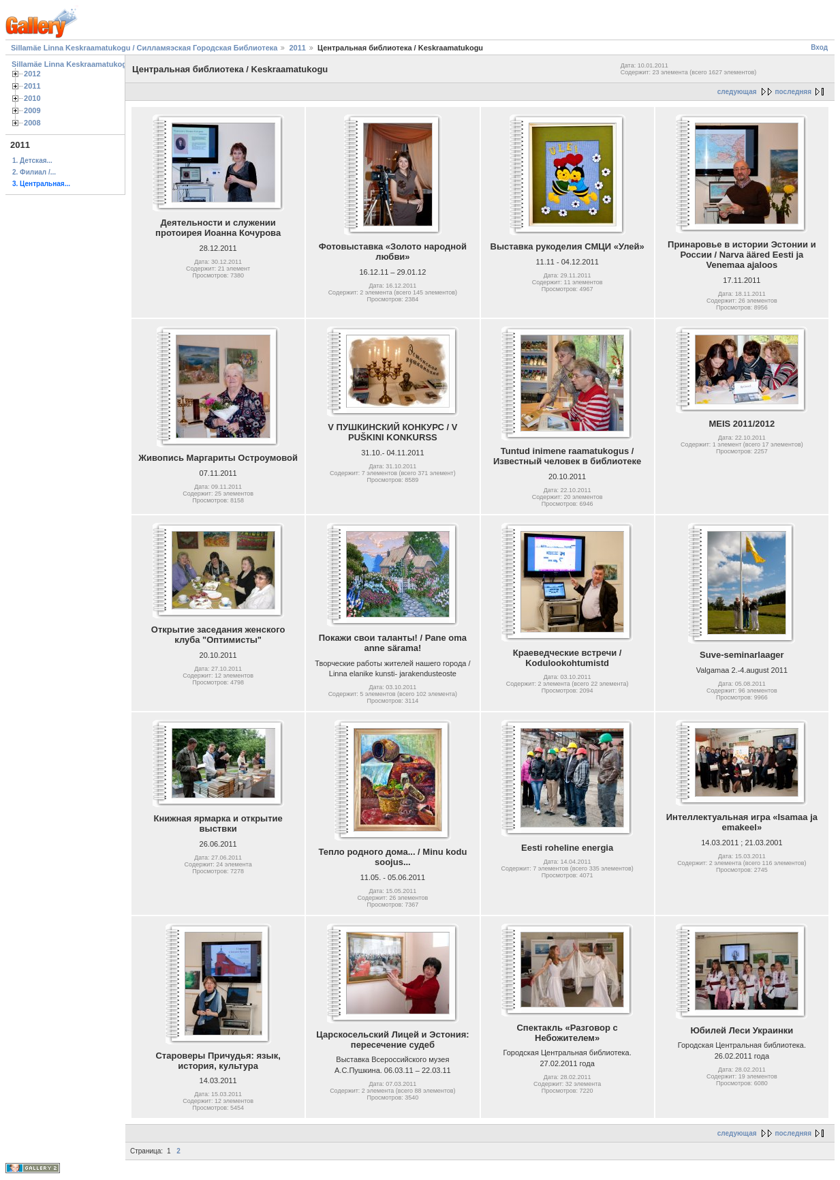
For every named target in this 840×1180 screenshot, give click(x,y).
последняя (793, 91)
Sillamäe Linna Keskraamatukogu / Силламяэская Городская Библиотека (144, 48)
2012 (32, 74)
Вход (819, 47)
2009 (32, 110)
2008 (32, 123)
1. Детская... (32, 160)
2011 (297, 48)
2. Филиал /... (34, 172)
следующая (737, 91)
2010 (32, 98)
